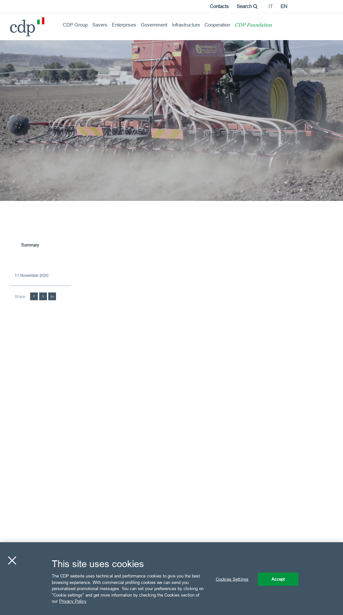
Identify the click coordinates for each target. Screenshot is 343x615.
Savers (99, 24)
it (271, 6)
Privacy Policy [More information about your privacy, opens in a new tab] (72, 601)
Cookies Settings (232, 578)
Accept (278, 578)
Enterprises (124, 24)
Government (154, 24)
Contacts (219, 6)
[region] (171, 578)
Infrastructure (186, 24)
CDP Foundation (253, 25)
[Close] (12, 560)
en (284, 6)
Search (247, 6)
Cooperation (217, 24)
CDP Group (75, 24)
